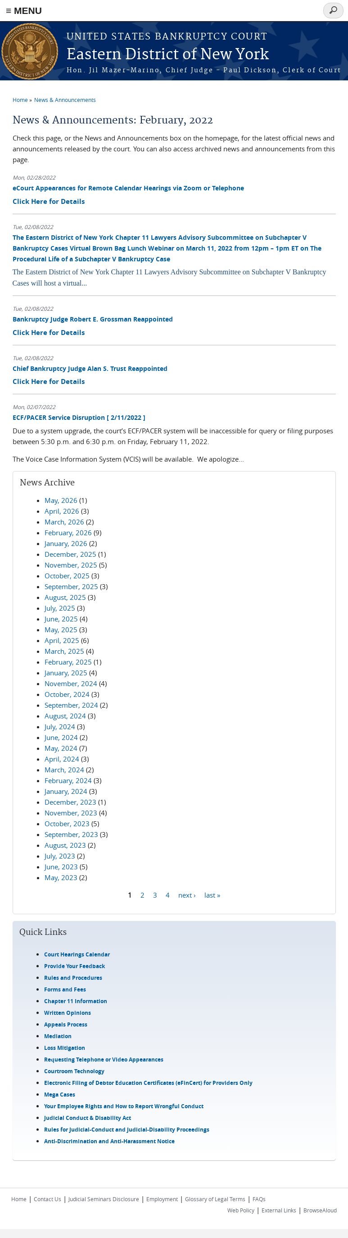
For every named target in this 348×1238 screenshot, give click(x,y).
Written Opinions (67, 1013)
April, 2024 (62, 758)
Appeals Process (65, 1024)
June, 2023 (61, 866)
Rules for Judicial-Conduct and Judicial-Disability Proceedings (126, 1129)
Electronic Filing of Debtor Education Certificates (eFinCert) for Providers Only (148, 1083)
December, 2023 (70, 801)
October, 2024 (67, 694)
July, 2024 (60, 726)
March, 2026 (64, 521)
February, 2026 (68, 532)
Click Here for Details (49, 201)
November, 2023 (71, 812)
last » (212, 894)
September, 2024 (71, 705)
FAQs (259, 1199)
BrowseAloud (320, 1210)
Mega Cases (59, 1094)
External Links (279, 1210)
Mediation (58, 1036)
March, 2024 (64, 769)
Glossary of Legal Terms (215, 1199)
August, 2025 (65, 597)
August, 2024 (65, 715)
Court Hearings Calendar (77, 954)
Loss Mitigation (64, 1048)
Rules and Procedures (73, 978)
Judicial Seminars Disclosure (103, 1199)
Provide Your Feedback (74, 966)
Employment (162, 1199)
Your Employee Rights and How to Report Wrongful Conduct (123, 1106)
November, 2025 (71, 564)
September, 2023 (71, 834)
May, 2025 (61, 629)
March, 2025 (64, 651)
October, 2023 (67, 823)
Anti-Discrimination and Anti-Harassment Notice (109, 1141)
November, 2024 (71, 683)
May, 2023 (61, 877)
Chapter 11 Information (75, 1001)
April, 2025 (62, 640)
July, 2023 (60, 855)
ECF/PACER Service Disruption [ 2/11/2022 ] (79, 417)
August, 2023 (65, 845)
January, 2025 (66, 672)
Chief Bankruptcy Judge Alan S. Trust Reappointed (90, 368)
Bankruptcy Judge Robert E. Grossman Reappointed (93, 319)
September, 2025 (71, 586)
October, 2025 (67, 575)
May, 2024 (61, 748)
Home (20, 99)
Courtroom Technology (74, 1071)
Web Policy (240, 1210)
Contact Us (47, 1199)
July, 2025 (60, 608)
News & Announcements (65, 99)
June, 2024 (61, 737)
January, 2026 (66, 543)
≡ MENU (24, 10)
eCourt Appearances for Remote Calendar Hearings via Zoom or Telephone (128, 188)
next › (187, 894)
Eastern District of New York (168, 55)
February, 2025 (68, 661)
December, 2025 (70, 554)
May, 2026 (61, 500)
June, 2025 (61, 618)
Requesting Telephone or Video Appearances (103, 1059)
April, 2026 (62, 511)
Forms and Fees (65, 989)
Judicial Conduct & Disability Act (87, 1118)
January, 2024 (66, 791)
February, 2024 (68, 780)
